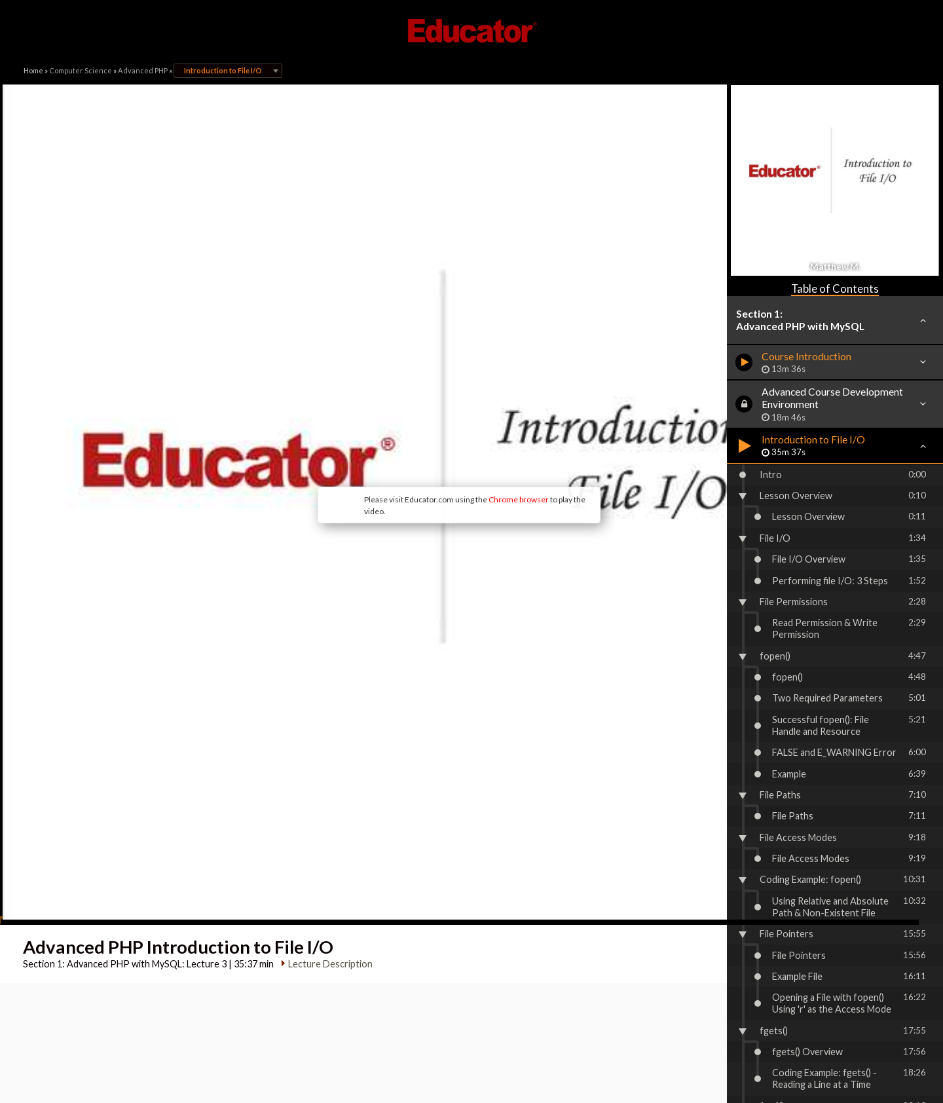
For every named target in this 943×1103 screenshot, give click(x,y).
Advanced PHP (143, 70)
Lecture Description (326, 789)
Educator (471, 30)
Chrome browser (423, 412)
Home (33, 70)
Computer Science (80, 70)
